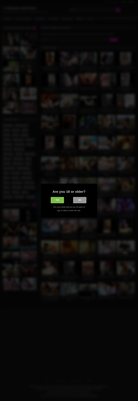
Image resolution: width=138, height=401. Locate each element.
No (79, 200)
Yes (57, 200)
